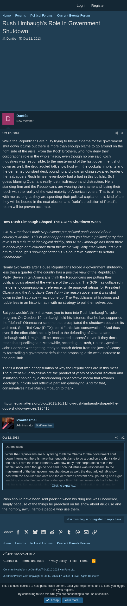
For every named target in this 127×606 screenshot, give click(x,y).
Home (84, 561)
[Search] (121, 5)
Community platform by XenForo (39, 569)
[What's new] (111, 5)
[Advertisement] (63, 76)
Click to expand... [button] (64, 485)
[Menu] (6, 5)
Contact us (10, 561)
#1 (123, 133)
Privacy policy (57, 561)
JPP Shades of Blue (19, 554)
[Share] (117, 133)
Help (73, 561)
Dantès (11, 38)
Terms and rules (33, 561)
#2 (123, 437)
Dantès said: (14, 446)
